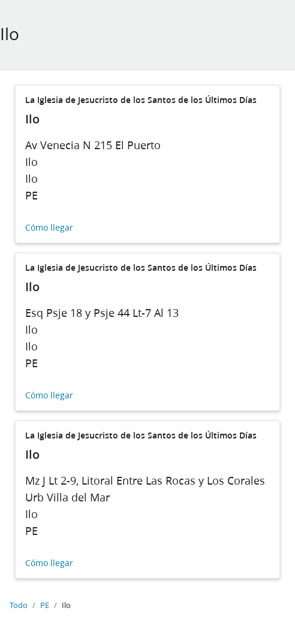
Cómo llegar (49, 228)
